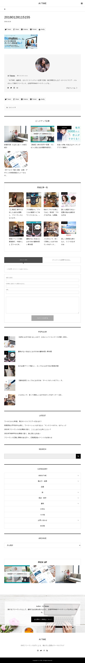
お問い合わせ (42, 520)
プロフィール (70, 88)
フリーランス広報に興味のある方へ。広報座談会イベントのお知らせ (28, 437)
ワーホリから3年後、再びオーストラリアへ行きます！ (23, 421)
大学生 (42, 509)
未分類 (42, 526)
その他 (42, 515)
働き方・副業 (42, 481)
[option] (17, 574)
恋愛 (42, 487)
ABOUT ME (43, 475)
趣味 (42, 503)
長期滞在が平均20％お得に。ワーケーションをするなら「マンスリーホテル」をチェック (35, 425)
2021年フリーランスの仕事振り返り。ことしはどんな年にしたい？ (27, 429)
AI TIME (42, 3)
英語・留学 (42, 498)
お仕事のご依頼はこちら (42, 619)
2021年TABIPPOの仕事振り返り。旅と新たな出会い (22, 433)
